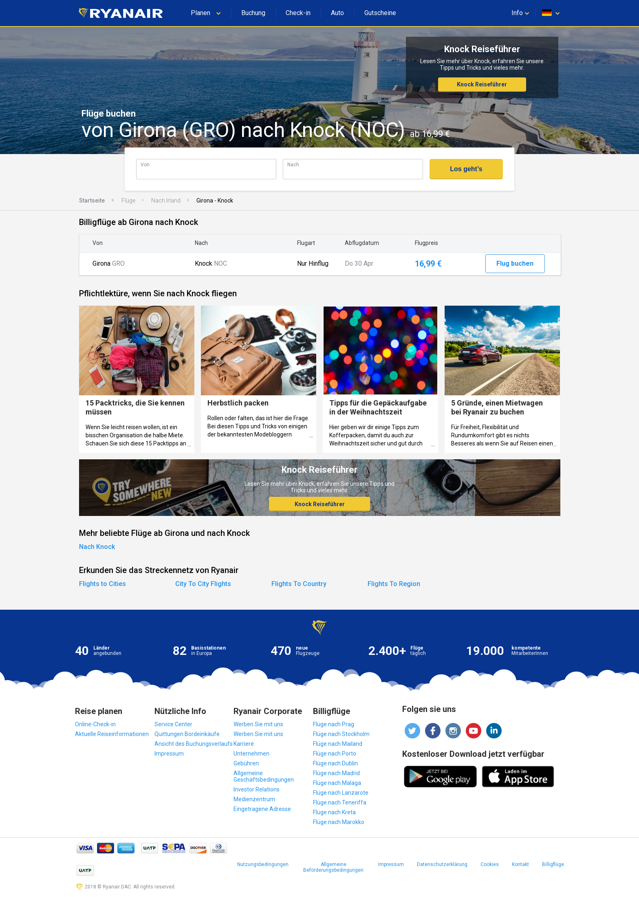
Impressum (169, 753)
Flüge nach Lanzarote (340, 792)
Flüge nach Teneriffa (339, 802)
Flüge (128, 200)
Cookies (489, 864)
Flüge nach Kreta (334, 812)
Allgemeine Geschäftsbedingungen (264, 776)
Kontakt (520, 864)
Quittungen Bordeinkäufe (187, 734)
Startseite (92, 200)
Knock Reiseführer (482, 84)
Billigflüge (553, 864)
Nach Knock (97, 547)
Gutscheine (380, 13)
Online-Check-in (95, 724)
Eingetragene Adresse (262, 809)
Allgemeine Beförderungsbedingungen (333, 867)
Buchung (253, 13)
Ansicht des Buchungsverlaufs (193, 744)
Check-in (298, 13)
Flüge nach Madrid (336, 773)
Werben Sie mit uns (258, 724)
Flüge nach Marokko (338, 822)
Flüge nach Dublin (335, 763)
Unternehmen (251, 753)
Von (145, 164)
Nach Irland (166, 200)
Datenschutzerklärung (442, 864)
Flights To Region (394, 584)
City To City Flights (203, 584)
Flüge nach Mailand (337, 744)
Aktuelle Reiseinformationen (112, 734)
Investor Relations (257, 789)
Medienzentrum (254, 799)
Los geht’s (466, 168)
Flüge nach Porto (334, 753)
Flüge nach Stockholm (341, 734)
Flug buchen (514, 263)
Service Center (173, 724)
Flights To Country (298, 584)
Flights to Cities (102, 584)
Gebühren (246, 763)
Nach (293, 164)
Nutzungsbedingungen (263, 864)
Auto (337, 13)
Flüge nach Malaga (337, 783)
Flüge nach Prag (333, 724)
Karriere (244, 744)
